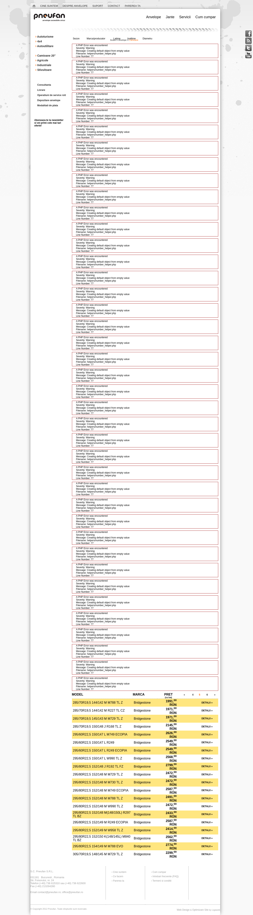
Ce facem (118, 876)
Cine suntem (119, 872)
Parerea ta (118, 880)
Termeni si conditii (162, 880)
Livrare (41, 90)
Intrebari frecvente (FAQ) (166, 876)
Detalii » (207, 702)
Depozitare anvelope (48, 100)
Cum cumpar (159, 872)
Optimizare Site (200, 909)
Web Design (183, 909)
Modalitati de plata (47, 105)
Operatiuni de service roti (51, 95)
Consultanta (44, 85)
